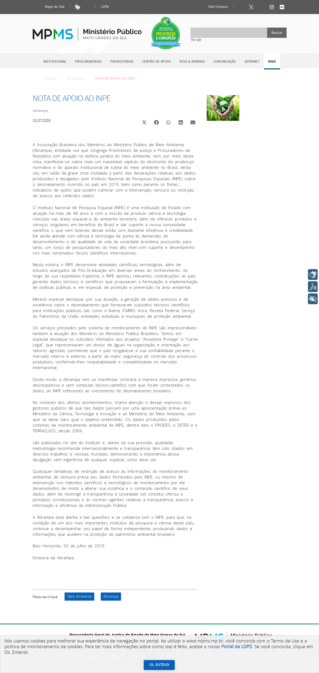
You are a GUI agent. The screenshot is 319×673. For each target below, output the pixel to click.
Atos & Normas (192, 62)
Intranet (252, 62)
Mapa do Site (50, 7)
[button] (144, 123)
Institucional (54, 62)
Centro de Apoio (156, 62)
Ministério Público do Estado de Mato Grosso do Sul (87, 30)
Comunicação (224, 62)
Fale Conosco (213, 7)
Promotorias (121, 62)
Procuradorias (88, 62)
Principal (46, 78)
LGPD (105, 7)
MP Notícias (76, 78)
